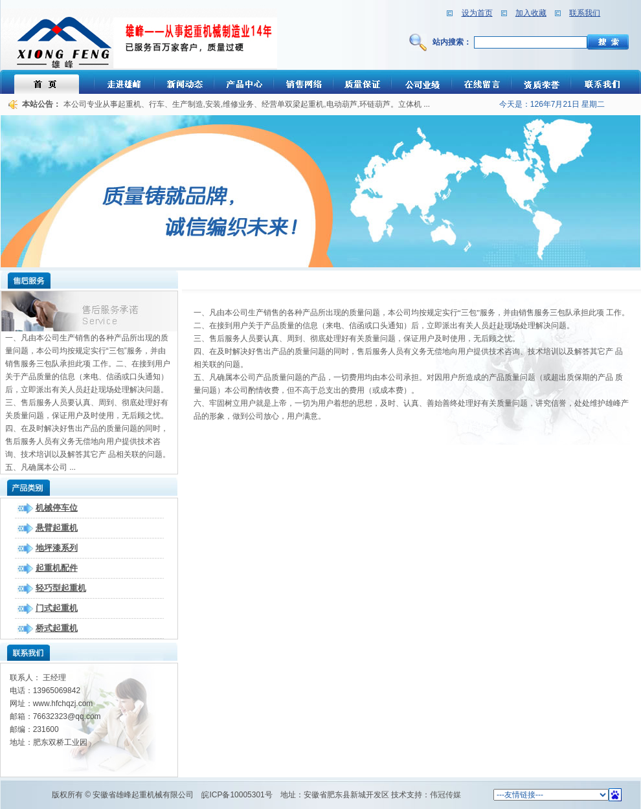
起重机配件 (57, 568)
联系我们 (584, 12)
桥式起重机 (57, 628)
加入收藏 (530, 12)
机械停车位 (57, 508)
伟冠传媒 (445, 794)
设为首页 (477, 12)
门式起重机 (57, 608)
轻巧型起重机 (61, 588)
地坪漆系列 (57, 548)
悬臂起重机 (57, 528)
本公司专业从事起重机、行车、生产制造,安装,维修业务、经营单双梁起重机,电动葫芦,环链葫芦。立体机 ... (247, 104)
